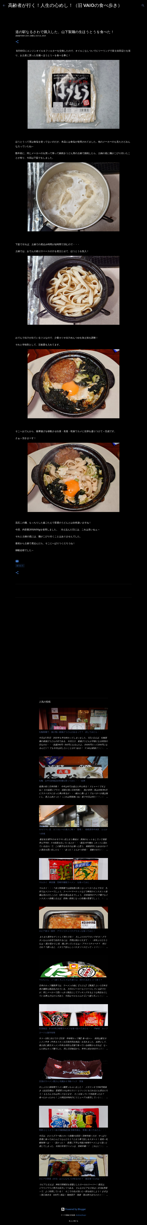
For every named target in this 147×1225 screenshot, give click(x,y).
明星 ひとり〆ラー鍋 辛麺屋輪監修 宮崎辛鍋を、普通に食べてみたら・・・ (73, 1130)
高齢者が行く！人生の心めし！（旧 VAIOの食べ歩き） (65, 5)
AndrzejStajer (81, 1215)
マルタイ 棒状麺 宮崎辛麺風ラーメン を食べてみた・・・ (67, 882)
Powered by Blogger (73, 1209)
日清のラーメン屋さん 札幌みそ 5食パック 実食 (61, 1081)
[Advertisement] (73, 627)
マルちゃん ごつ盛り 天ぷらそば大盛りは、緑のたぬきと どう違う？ (70, 980)
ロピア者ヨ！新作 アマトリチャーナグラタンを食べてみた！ (67, 931)
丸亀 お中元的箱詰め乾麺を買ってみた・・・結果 (62, 781)
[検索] (126, 5)
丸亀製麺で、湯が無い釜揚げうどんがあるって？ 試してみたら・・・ (71, 732)
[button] (17, 42)
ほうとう (20, 565)
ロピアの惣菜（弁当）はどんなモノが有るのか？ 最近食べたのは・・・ (72, 1179)
